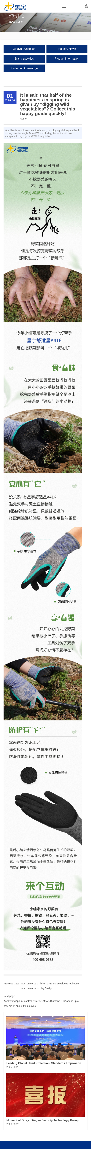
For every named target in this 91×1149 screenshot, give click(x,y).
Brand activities (24, 58)
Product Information (66, 58)
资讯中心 (17, 16)
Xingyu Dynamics (24, 48)
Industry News (67, 48)
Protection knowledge (24, 68)
